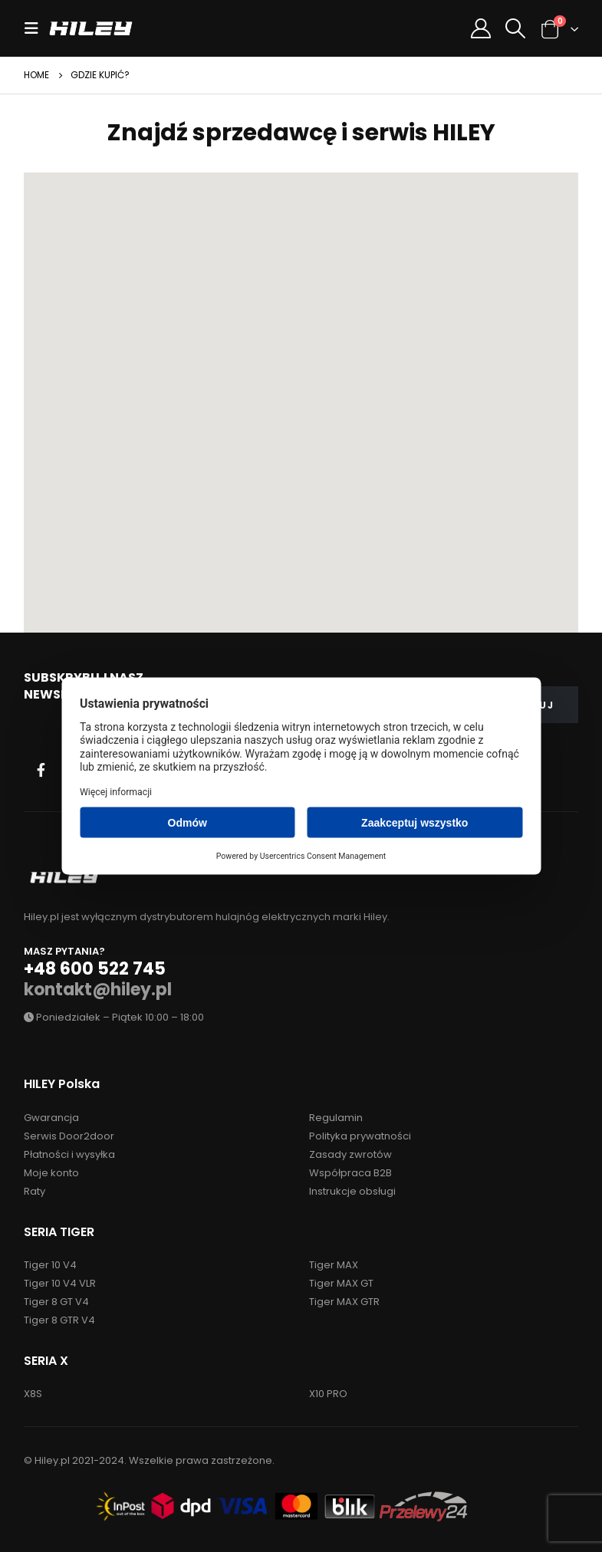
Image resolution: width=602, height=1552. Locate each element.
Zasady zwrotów (350, 1154)
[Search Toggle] (516, 28)
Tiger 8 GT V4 (56, 1301)
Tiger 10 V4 (50, 1265)
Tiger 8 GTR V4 (59, 1320)
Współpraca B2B (350, 1173)
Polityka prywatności (360, 1136)
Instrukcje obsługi (352, 1191)
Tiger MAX (333, 1265)
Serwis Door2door (69, 1136)
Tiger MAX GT (341, 1283)
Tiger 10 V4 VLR (60, 1283)
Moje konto (51, 1173)
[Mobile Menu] (36, 28)
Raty (34, 1191)
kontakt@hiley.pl (98, 989)
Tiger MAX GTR (344, 1301)
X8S (33, 1393)
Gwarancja (51, 1117)
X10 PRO (328, 1393)
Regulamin (336, 1117)
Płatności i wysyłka (69, 1154)
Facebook (40, 770)
